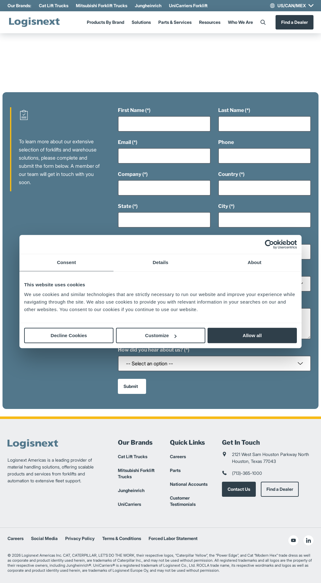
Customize (160, 335)
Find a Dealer (294, 22)
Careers (178, 456)
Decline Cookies (69, 335)
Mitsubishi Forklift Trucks (101, 5)
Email (124, 142)
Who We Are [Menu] (240, 22)
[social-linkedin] (308, 540)
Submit (131, 386)
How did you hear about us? (150, 350)
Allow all (252, 335)
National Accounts (189, 484)
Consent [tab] (66, 262)
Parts (175, 470)
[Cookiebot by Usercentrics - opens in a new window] (269, 244)
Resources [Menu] (209, 22)
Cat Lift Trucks (53, 5)
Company (129, 174)
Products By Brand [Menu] (105, 22)
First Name (131, 110)
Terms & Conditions (121, 538)
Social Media (44, 538)
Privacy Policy (80, 538)
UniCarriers (129, 504)
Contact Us (239, 489)
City (223, 206)
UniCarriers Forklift (188, 5)
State (124, 206)
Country (228, 174)
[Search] (263, 22)
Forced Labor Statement (173, 538)
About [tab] (254, 262)
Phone (226, 142)
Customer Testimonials (183, 501)
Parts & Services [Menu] (175, 22)
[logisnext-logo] (34, 22)
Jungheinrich (148, 5)
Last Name (231, 110)
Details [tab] (160, 262)
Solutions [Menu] (141, 22)
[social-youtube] (293, 540)
